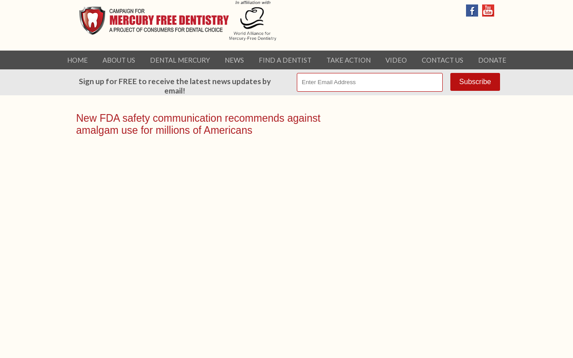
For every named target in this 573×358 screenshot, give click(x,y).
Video (396, 60)
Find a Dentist (285, 60)
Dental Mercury (180, 60)
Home (77, 60)
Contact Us (442, 60)
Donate (492, 60)
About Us (119, 60)
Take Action (348, 60)
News (234, 60)
